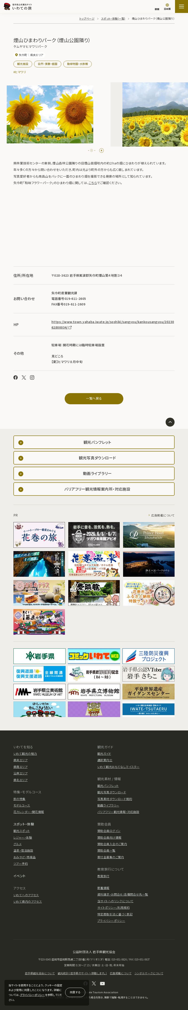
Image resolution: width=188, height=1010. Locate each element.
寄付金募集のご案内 (110, 857)
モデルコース (21, 805)
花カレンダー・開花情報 (28, 812)
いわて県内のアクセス (27, 901)
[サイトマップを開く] (181, 6)
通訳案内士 (104, 760)
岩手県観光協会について (40, 973)
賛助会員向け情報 (109, 837)
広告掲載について (163, 515)
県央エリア (20, 760)
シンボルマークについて (149, 973)
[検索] (156, 7)
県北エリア (20, 780)
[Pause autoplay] (101, 150)
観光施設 (22, 64)
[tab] (89, 150)
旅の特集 (19, 799)
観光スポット (21, 831)
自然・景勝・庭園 (47, 64)
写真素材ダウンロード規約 (114, 799)
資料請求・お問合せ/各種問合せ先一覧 (122, 894)
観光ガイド (104, 753)
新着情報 (103, 888)
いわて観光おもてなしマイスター (118, 767)
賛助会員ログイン (108, 831)
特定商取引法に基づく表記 (114, 914)
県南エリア (20, 767)
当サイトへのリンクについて (115, 901)
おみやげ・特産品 (24, 857)
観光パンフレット (108, 786)
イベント (19, 875)
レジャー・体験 (22, 837)
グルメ (17, 844)
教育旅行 (103, 876)
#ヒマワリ (19, 72)
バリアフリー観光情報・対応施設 (118, 812)
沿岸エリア (20, 773)
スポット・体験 (23, 824)
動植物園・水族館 (77, 64)
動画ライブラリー (108, 805)
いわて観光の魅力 (25, 753)
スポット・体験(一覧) (113, 18)
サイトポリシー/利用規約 (113, 907)
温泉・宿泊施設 (23, 850)
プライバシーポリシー (32, 995)
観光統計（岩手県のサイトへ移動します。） (82, 973)
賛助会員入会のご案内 (112, 844)
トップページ (87, 18)
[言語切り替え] (167, 7)
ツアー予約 (20, 863)
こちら (93, 182)
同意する (75, 992)
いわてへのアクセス (26, 895)
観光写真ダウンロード (111, 792)
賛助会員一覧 (106, 850)
